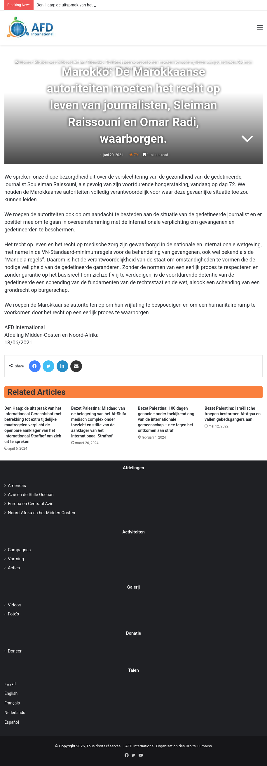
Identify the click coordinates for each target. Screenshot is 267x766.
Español (11, 722)
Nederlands (14, 712)
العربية (10, 683)
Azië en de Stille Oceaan (31, 494)
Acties (14, 567)
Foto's (13, 614)
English (11, 693)
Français (12, 703)
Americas (17, 485)
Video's (14, 605)
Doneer (15, 651)
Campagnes (19, 549)
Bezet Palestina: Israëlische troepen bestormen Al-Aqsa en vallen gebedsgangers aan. (233, 414)
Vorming (16, 558)
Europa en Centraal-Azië (30, 503)
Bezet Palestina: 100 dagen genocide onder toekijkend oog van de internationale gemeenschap (166, 419)
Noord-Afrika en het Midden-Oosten (41, 512)
